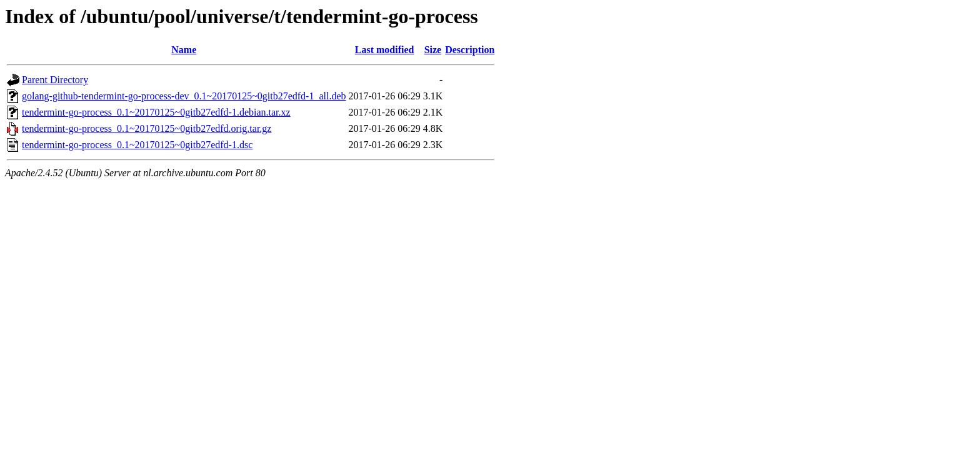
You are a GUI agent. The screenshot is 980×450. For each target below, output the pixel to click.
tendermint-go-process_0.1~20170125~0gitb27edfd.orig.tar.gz (146, 128)
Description (469, 49)
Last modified (384, 49)
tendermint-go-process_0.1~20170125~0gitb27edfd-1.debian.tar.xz (156, 112)
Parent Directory (55, 79)
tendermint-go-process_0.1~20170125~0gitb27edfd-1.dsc (137, 144)
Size (433, 49)
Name (183, 49)
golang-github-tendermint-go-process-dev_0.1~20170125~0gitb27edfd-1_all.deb (184, 96)
